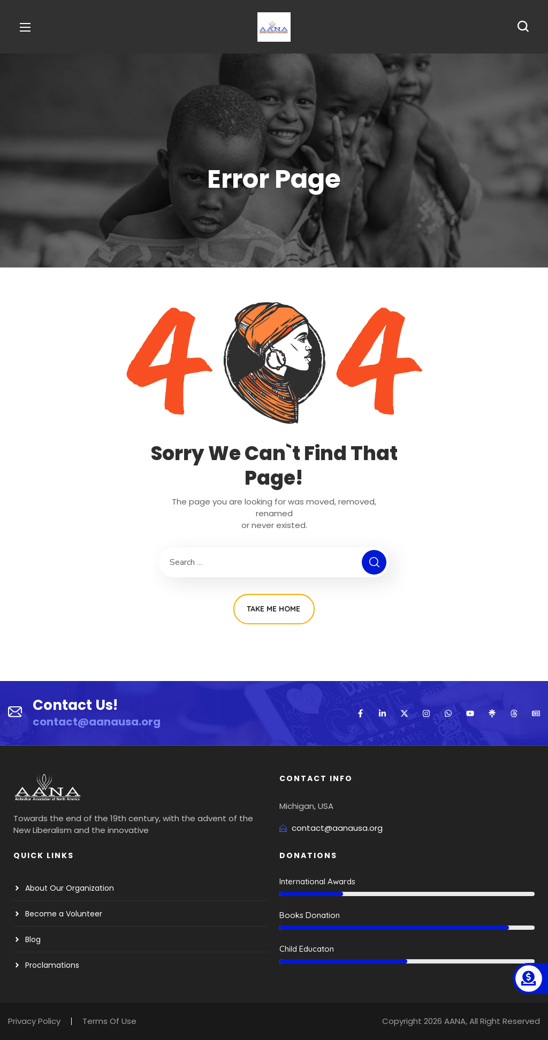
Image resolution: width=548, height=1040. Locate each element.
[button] (522, 26)
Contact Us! (75, 705)
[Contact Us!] (15, 713)
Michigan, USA (306, 806)
